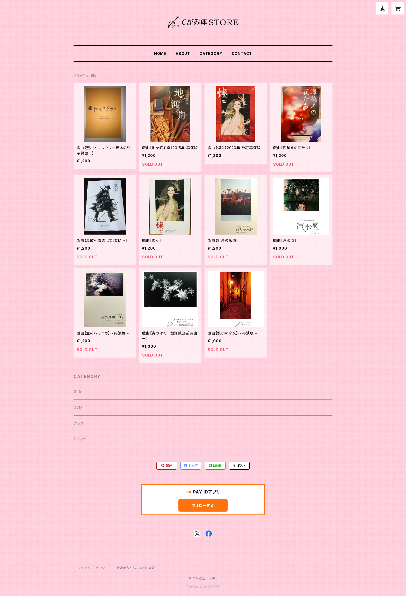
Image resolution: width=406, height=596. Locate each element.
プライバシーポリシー (93, 568)
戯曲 (77, 391)
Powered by (203, 586)
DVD (78, 407)
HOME (160, 53)
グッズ (79, 423)
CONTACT (242, 53)
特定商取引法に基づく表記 (136, 568)
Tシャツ (80, 439)
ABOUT (183, 53)
